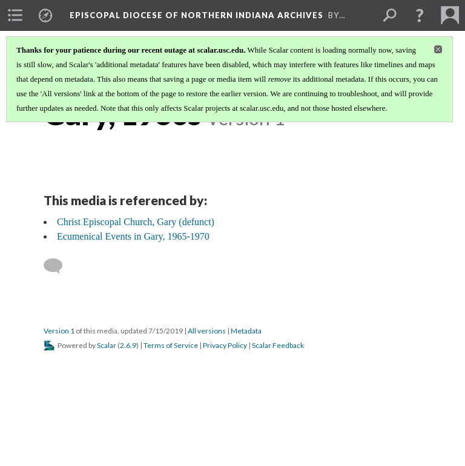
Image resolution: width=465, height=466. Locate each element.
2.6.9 (128, 345)
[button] (419, 15)
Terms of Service (170, 345)
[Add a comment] (58, 266)
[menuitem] (15, 15)
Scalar (106, 345)
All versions (207, 330)
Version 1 (59, 330)
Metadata (246, 330)
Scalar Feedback (278, 345)
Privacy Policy (225, 345)
